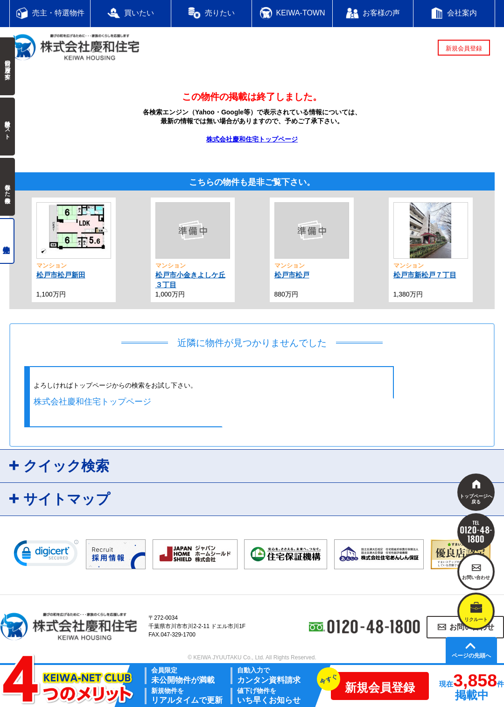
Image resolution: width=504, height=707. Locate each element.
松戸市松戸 (291, 275)
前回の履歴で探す (7, 66)
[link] (46, 555)
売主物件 (7, 241)
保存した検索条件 (7, 186)
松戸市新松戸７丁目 (424, 275)
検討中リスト (7, 126)
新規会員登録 (464, 48)
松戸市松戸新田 (60, 275)
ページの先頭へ (471, 655)
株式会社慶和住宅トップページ (252, 139)
